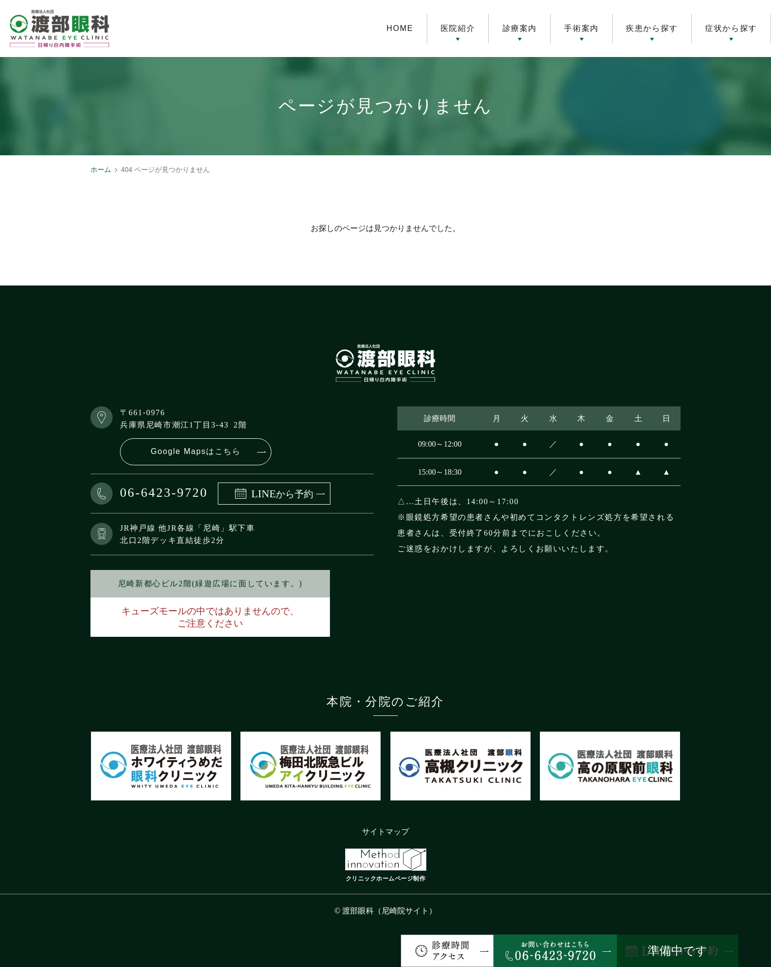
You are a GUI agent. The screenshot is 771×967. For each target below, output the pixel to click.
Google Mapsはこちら (195, 451)
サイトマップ (385, 831)
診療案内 (520, 28)
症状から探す (731, 28)
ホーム (100, 169)
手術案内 (581, 28)
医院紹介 (458, 28)
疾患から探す (652, 28)
